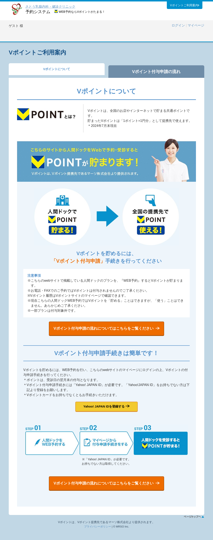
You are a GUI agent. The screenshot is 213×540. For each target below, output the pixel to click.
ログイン (178, 25)
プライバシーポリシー (97, 535)
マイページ (196, 25)
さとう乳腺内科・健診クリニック (50, 6)
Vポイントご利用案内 (184, 6)
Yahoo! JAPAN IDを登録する (104, 411)
